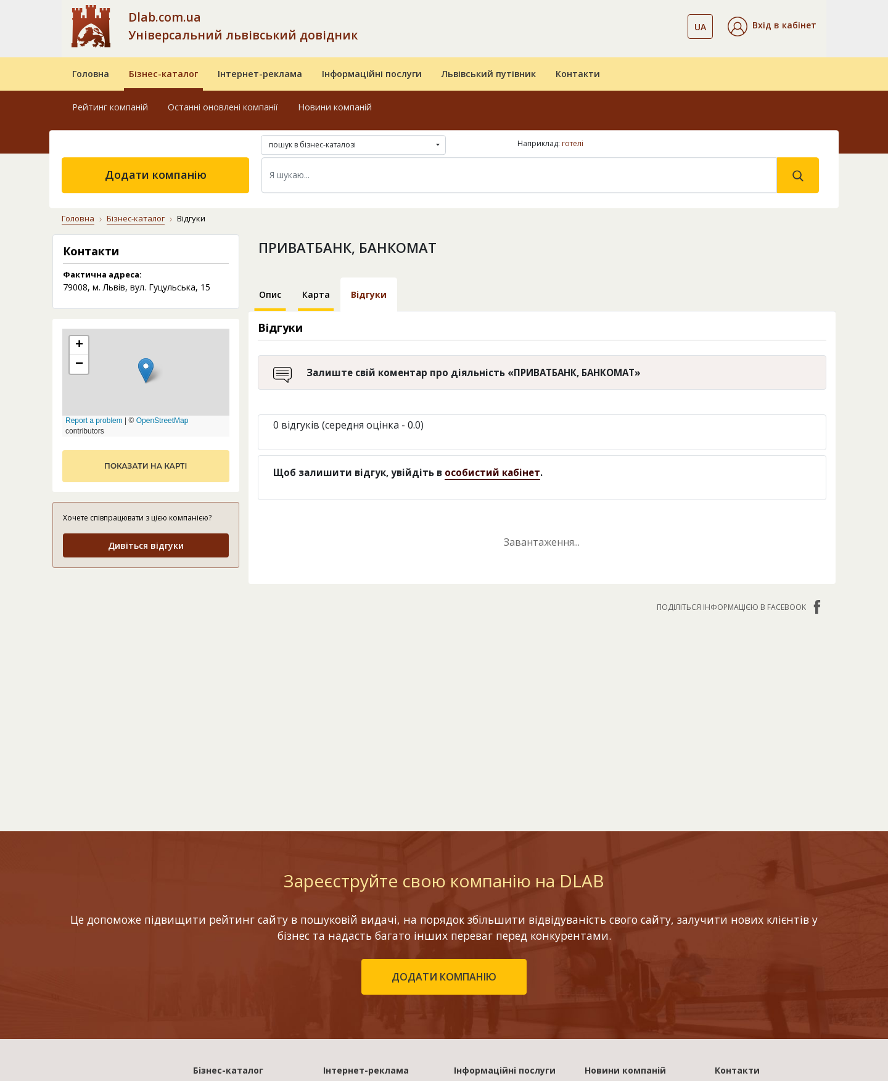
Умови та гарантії (754, 974)
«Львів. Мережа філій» (372, 938)
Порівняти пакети (362, 1010)
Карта (316, 294)
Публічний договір (755, 938)
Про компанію (745, 920)
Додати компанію (156, 174)
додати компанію (444, 804)
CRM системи (482, 956)
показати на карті (145, 466)
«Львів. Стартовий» (366, 920)
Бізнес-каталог (163, 74)
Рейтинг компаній (110, 107)
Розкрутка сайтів (491, 1010)
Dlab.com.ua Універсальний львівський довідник (243, 26)
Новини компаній (335, 107)
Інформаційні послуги (372, 74)
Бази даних (478, 920)
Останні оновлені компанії (223, 107)
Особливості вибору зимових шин (629, 1027)
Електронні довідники (502, 938)
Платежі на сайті (752, 1010)
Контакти (578, 74)
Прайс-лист (740, 992)
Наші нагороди (747, 956)
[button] (772, 26)
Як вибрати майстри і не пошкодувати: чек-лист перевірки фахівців (638, 933)
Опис (270, 294)
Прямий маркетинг (495, 974)
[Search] (519, 175)
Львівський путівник (489, 74)
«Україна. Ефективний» (373, 956)
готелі (572, 143)
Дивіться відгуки (146, 545)
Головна (90, 74)
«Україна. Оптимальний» (377, 974)
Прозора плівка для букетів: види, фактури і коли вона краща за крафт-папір (638, 983)
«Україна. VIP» (353, 992)
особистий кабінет (492, 472)
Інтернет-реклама (260, 74)
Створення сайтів (493, 992)
